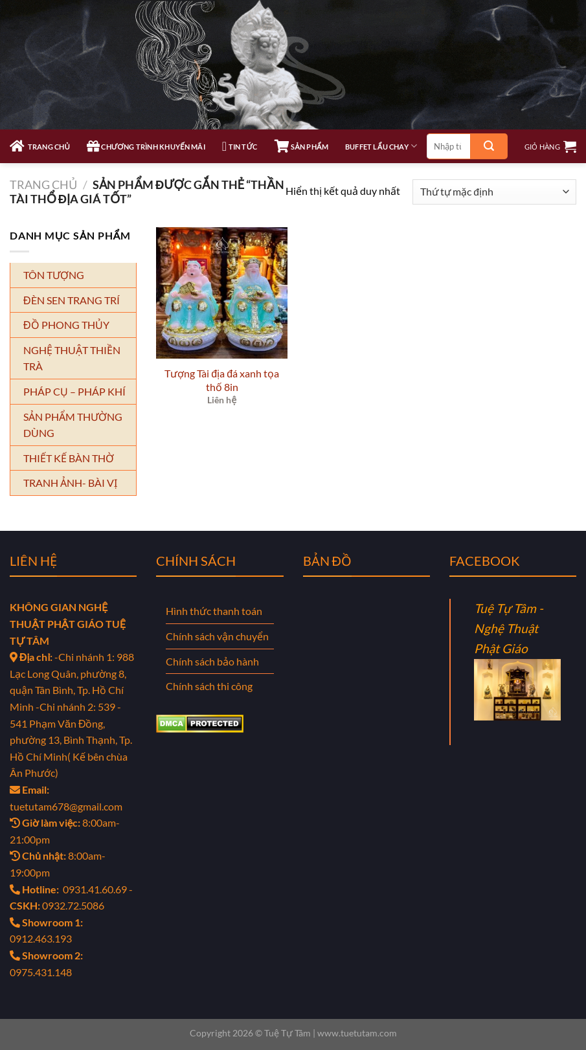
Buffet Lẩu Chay (381, 146)
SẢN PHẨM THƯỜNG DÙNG (72, 425)
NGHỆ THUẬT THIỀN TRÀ (71, 358)
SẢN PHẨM (301, 146)
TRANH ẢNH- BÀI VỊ (70, 482)
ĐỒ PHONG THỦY (66, 324)
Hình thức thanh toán (214, 611)
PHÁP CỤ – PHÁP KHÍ (74, 391)
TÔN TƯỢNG (53, 275)
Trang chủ (43, 184)
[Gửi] (489, 146)
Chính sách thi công (209, 686)
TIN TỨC (240, 146)
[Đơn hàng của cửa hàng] (494, 192)
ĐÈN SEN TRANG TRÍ (71, 300)
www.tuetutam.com (357, 1032)
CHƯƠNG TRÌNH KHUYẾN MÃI (146, 146)
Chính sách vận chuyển (217, 636)
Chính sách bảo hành (212, 661)
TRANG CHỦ (40, 146)
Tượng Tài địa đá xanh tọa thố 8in (221, 380)
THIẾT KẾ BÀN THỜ (68, 458)
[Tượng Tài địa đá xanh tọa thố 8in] (221, 293)
